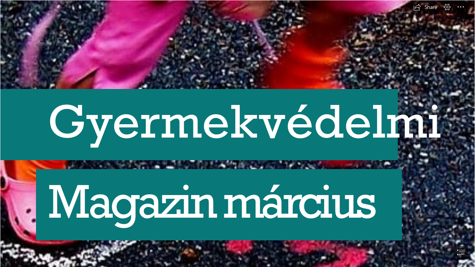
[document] (237, 133)
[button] (425, 7)
